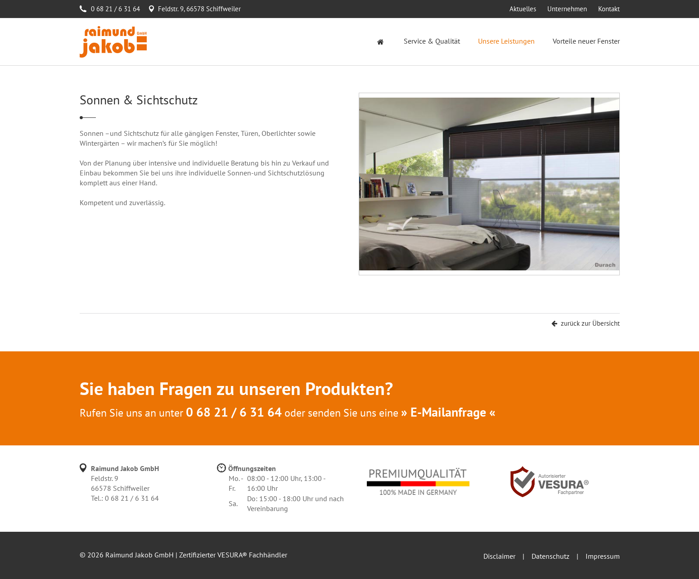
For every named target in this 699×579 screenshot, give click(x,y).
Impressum (603, 556)
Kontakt (609, 8)
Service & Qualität (432, 40)
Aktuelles (523, 8)
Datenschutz (550, 556)
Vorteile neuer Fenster (586, 40)
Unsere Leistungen (506, 40)
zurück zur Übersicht (585, 323)
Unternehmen (567, 8)
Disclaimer (499, 556)
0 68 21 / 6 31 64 (115, 9)
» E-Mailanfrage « (448, 412)
